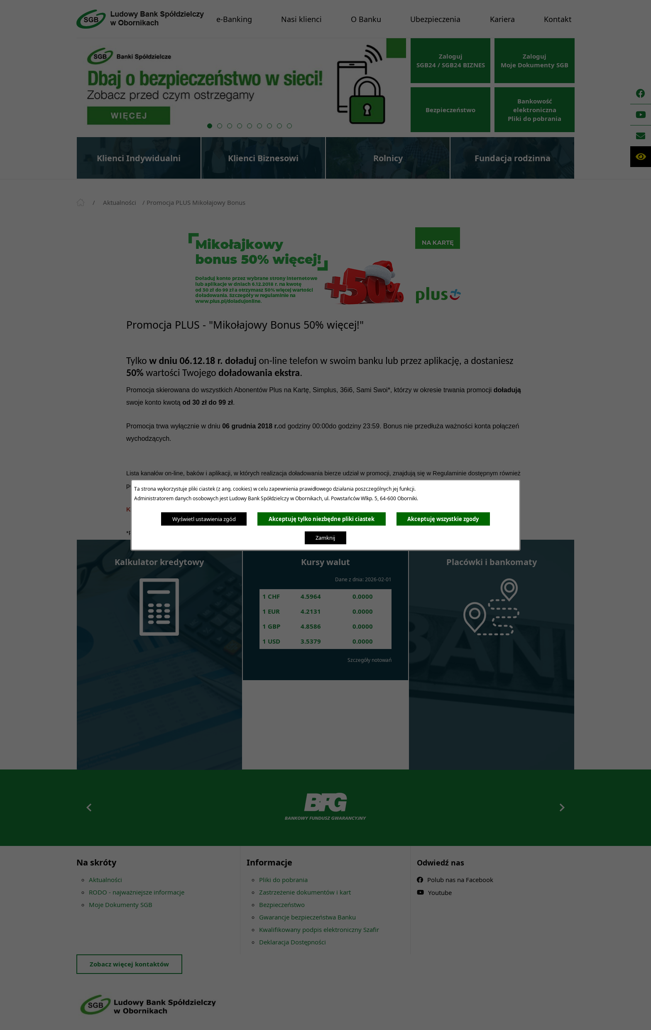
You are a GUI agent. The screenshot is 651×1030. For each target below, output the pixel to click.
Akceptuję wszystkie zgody (443, 519)
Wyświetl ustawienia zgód (204, 519)
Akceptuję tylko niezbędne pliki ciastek (321, 519)
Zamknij (325, 537)
